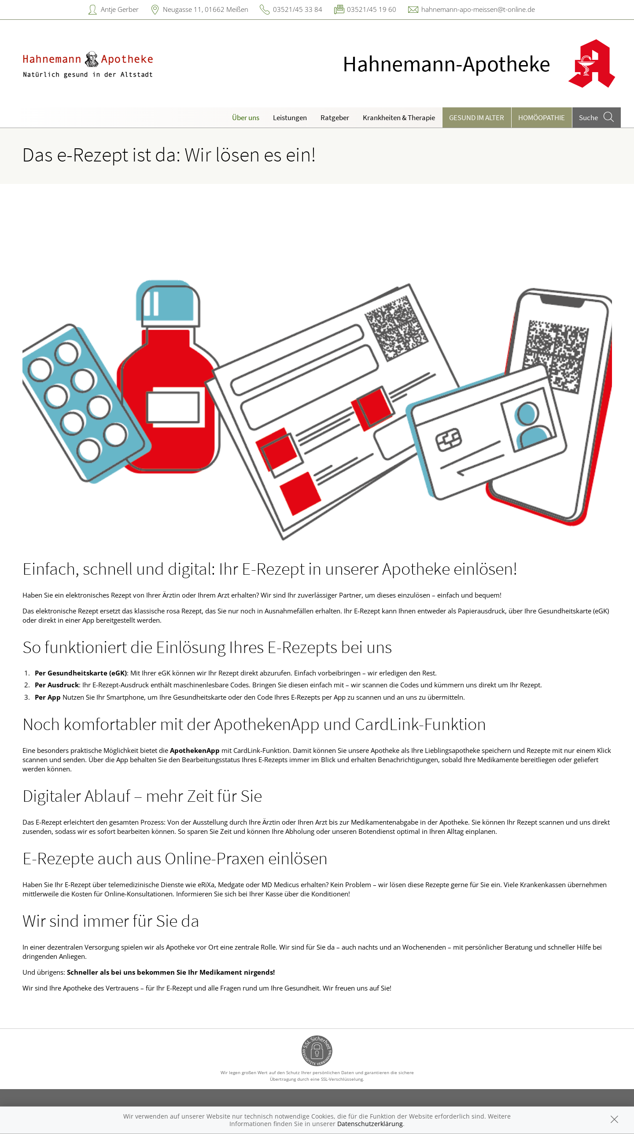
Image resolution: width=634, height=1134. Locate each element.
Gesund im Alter (476, 117)
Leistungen (290, 117)
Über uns (245, 117)
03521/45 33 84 (297, 9)
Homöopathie (541, 117)
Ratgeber (335, 117)
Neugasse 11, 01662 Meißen (205, 9)
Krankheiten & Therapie (399, 117)
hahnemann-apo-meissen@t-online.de (478, 9)
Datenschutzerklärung (370, 1123)
